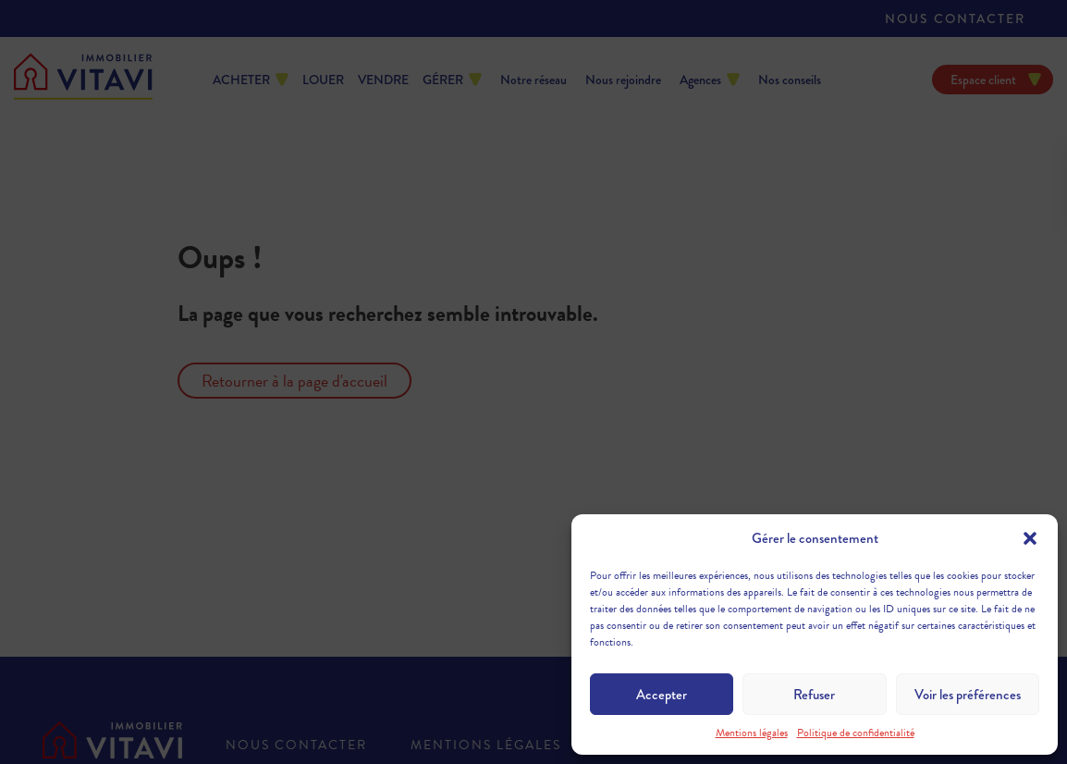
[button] (1030, 538)
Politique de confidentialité (855, 732)
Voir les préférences (967, 694)
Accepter (661, 694)
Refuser (814, 694)
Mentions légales (752, 732)
